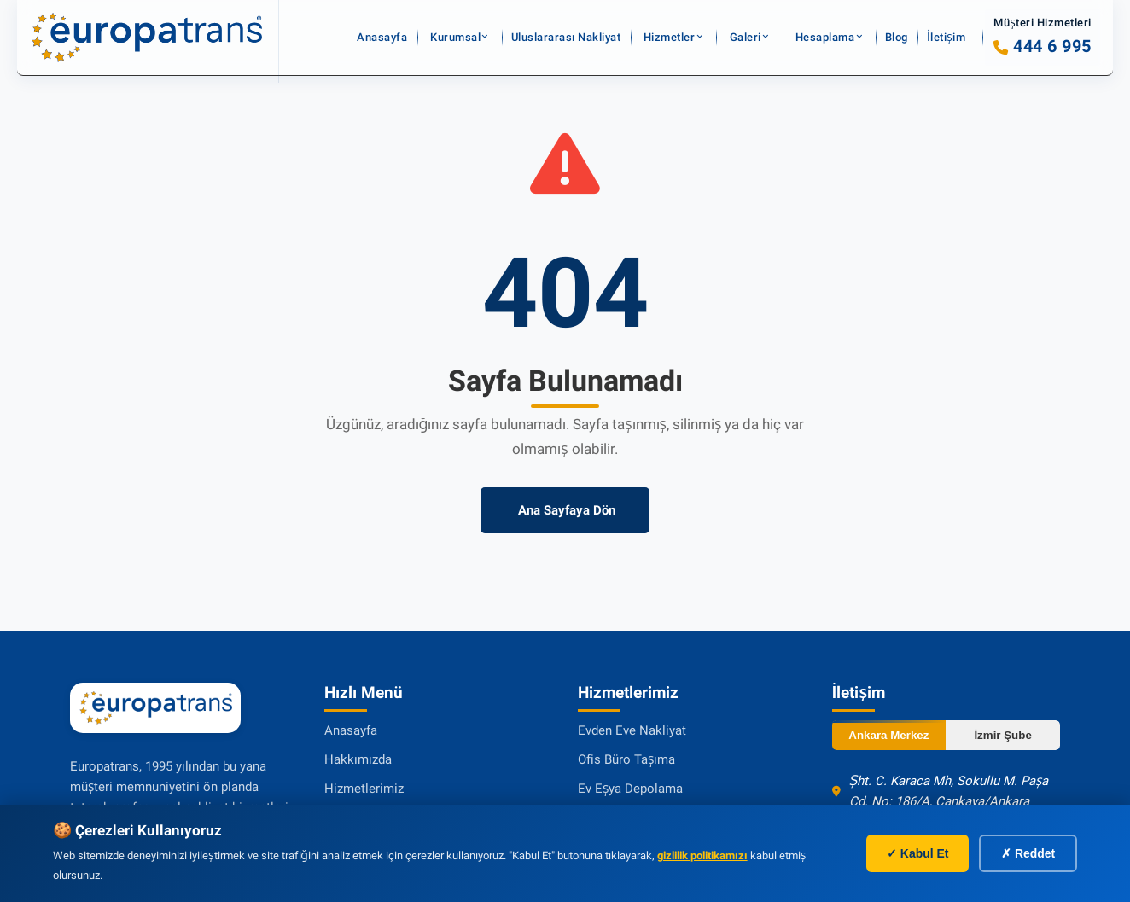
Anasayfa (389, 38)
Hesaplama (823, 38)
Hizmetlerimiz (364, 788)
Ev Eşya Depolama (630, 788)
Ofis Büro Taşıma (626, 759)
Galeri (744, 38)
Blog (898, 38)
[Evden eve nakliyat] (147, 38)
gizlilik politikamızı (702, 855)
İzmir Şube (1002, 735)
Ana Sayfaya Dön (565, 510)
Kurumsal (458, 38)
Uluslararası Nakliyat (571, 38)
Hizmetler (670, 38)
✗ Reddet (1028, 853)
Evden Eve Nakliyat (632, 730)
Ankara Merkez (888, 735)
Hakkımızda (358, 759)
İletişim (947, 38)
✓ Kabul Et (917, 853)
